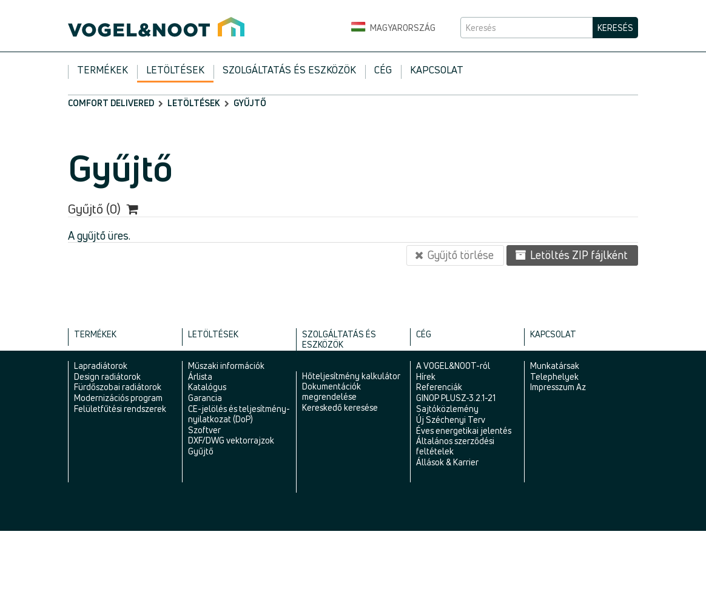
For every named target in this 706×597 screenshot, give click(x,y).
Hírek (425, 376)
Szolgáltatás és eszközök (289, 69)
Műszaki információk (226, 365)
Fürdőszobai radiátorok (117, 387)
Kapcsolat (436, 69)
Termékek (102, 69)
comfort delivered (111, 103)
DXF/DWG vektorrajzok (231, 440)
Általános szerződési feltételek (455, 446)
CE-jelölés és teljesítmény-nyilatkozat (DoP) (239, 414)
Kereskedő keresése (340, 407)
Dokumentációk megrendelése (331, 391)
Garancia (205, 397)
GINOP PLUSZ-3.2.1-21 (456, 397)
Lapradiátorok (100, 365)
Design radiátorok (107, 376)
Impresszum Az (558, 387)
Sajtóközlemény (447, 408)
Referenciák (439, 387)
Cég (383, 69)
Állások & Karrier (447, 462)
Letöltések (175, 69)
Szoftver (204, 430)
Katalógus (207, 387)
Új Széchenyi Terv (450, 419)
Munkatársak (554, 365)
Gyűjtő (200, 451)
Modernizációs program (118, 397)
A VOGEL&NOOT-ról (453, 365)
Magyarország (393, 28)
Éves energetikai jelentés (463, 430)
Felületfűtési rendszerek (120, 408)
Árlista (200, 376)
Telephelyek (554, 376)
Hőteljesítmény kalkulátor (351, 376)
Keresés (615, 27)
